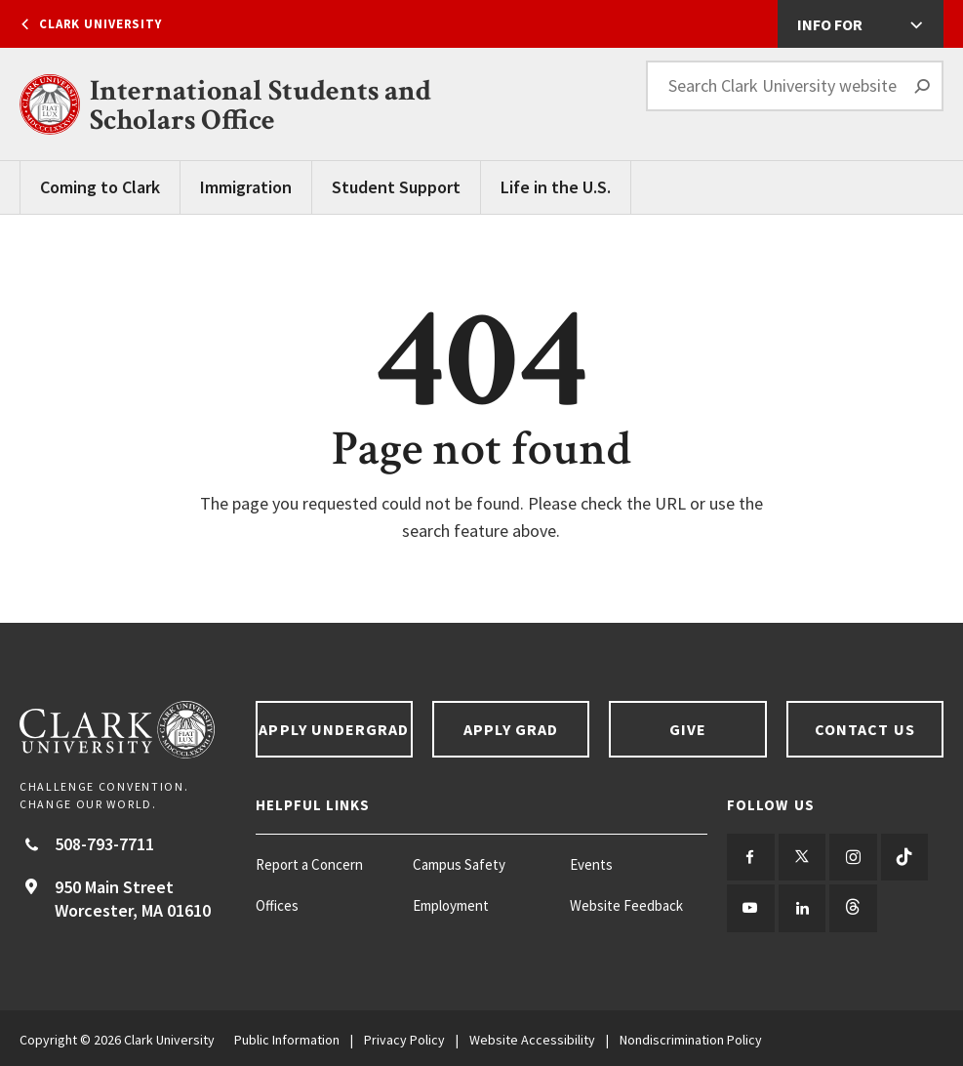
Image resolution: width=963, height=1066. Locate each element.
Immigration (246, 187)
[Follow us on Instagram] (849, 857)
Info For (830, 24)
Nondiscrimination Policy (691, 1037)
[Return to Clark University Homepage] (128, 729)
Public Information (287, 1037)
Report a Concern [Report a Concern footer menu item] (309, 864)
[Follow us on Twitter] (800, 857)
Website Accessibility (532, 1037)
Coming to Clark (100, 187)
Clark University (100, 24)
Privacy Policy (404, 1037)
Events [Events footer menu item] (591, 864)
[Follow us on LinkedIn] (800, 906)
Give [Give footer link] (687, 729)
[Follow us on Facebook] (750, 857)
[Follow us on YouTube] (750, 906)
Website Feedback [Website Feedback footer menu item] (626, 905)
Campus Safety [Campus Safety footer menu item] (459, 864)
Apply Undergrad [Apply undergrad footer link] (334, 729)
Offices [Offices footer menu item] (277, 905)
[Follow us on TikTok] (899, 857)
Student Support (396, 187)
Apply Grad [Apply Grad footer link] (511, 729)
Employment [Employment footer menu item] (451, 905)
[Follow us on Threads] (849, 906)
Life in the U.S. (556, 187)
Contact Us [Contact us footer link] (865, 729)
